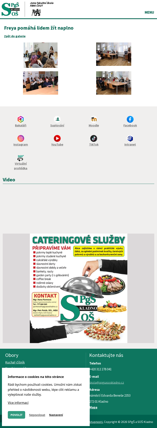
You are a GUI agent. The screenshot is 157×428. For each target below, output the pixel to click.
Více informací (18, 403)
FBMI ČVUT (36, 5)
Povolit (16, 415)
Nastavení (56, 415)
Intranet (130, 144)
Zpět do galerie (15, 36)
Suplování (57, 125)
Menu (149, 12)
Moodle (94, 125)
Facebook (130, 125)
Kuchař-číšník (15, 362)
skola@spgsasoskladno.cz (106, 382)
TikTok (93, 144)
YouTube (57, 144)
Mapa (93, 407)
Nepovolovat (37, 415)
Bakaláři (20, 125)
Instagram (20, 144)
